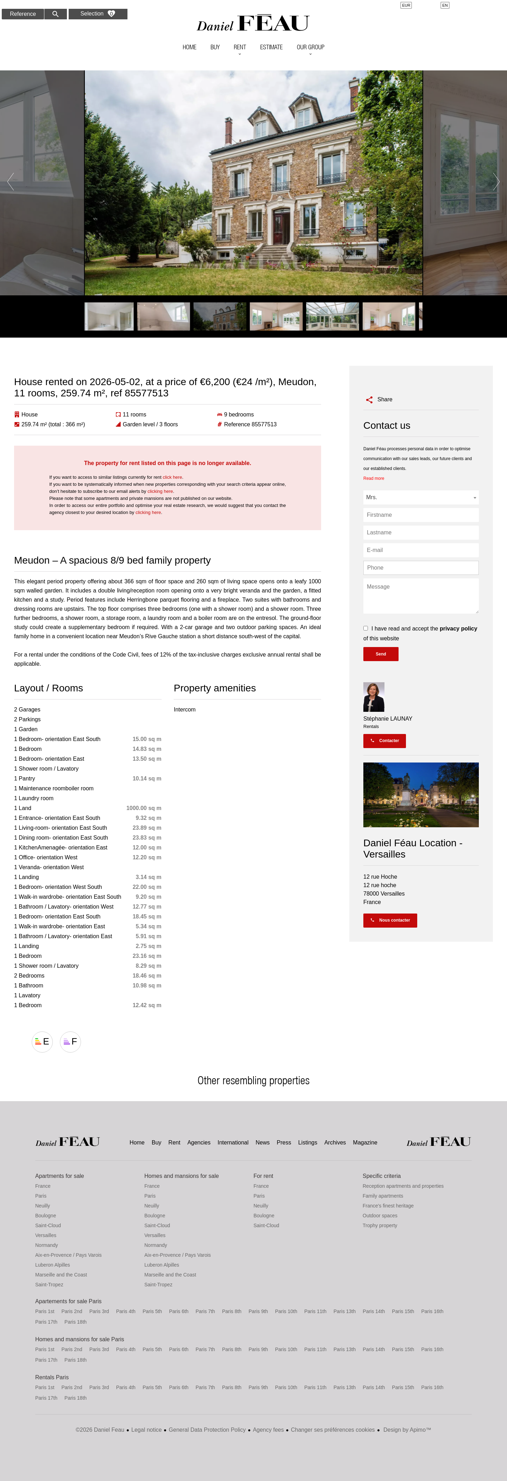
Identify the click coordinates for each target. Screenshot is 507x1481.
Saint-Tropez (49, 1284)
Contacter (384, 741)
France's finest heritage (388, 1206)
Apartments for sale (59, 1176)
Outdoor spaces (380, 1215)
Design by (407, 1430)
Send (381, 654)
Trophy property (380, 1225)
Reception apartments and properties (403, 1186)
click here (172, 477)
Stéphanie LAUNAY (387, 719)
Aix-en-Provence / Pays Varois (68, 1255)
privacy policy (458, 629)
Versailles (45, 1235)
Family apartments (383, 1196)
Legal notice (146, 1430)
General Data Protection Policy (207, 1430)
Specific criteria (382, 1176)
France (43, 1186)
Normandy (46, 1245)
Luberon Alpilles (52, 1265)
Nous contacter (390, 920)
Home (253, 23)
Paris (40, 1196)
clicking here (160, 491)
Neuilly (42, 1206)
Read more (373, 478)
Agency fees (268, 1430)
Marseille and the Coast (61, 1275)
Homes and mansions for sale (181, 1176)
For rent (263, 1176)
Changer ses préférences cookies (333, 1430)
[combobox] (421, 497)
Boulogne (45, 1215)
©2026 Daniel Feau (100, 1430)
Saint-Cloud (48, 1225)
